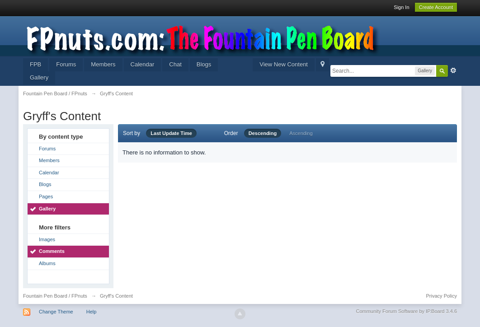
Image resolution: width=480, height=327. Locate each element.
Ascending (300, 133)
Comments (52, 251)
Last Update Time (171, 133)
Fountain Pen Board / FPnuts (55, 296)
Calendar (143, 64)
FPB (35, 64)
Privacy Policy (441, 296)
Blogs (204, 64)
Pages (46, 196)
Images (47, 239)
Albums (47, 263)
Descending (263, 133)
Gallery (39, 77)
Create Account (436, 7)
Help (91, 311)
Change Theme (56, 311)
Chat (175, 64)
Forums (66, 64)
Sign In (401, 7)
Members (103, 64)
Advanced (453, 70)
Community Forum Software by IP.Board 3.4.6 (406, 311)
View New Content (283, 64)
